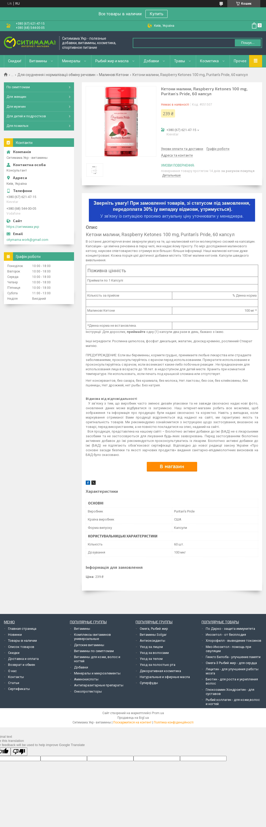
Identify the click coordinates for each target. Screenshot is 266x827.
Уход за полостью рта (157, 665)
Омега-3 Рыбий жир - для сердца (231, 663)
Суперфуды (149, 683)
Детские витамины (89, 645)
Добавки (151, 61)
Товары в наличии (22, 641)
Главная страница (22, 629)
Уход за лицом (151, 647)
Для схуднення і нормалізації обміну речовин (56, 75)
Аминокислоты (86, 679)
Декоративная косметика (160, 671)
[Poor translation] (19, 751)
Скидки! (14, 61)
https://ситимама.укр (22, 227)
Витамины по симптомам (94, 651)
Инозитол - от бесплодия (226, 635)
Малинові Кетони (114, 75)
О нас (12, 671)
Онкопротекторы (88, 691)
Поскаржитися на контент (132, 722)
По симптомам (18, 87)
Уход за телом (151, 659)
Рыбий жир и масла (112, 61)
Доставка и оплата (23, 659)
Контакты (16, 677)
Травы (179, 61)
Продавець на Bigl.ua (133, 718)
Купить (156, 13)
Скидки (13, 653)
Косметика (209, 61)
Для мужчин (16, 106)
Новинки (15, 635)
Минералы (71, 61)
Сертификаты (19, 689)
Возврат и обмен (21, 665)
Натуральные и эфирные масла (165, 677)
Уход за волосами (154, 653)
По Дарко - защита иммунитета (230, 629)
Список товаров (21, 647)
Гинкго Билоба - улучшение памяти (233, 657)
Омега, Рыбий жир (154, 629)
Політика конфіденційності (174, 722)
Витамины (38, 61)
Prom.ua (158, 713)
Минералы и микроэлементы (97, 673)
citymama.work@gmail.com (27, 240)
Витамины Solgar (153, 635)
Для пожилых (17, 126)
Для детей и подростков (26, 116)
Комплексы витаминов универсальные (92, 637)
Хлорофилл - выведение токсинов (233, 641)
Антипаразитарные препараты (98, 685)
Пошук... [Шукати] (247, 43)
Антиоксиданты (152, 641)
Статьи (13, 683)
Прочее (240, 61)
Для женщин (16, 97)
